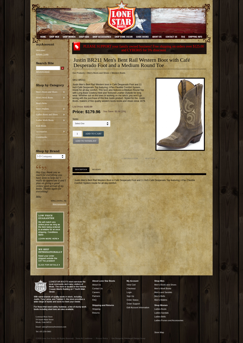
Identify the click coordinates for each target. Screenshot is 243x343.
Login (129, 292)
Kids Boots (41, 126)
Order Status (132, 300)
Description (81, 169)
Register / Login (42, 54)
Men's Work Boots (44, 97)
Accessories (41, 131)
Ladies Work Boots (45, 120)
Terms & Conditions (83, 338)
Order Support (133, 304)
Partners (96, 296)
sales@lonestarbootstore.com (54, 327)
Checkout (131, 288)
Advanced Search (42, 71)
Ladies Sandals (161, 313)
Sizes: (76, 119)
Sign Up (130, 296)
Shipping (96, 309)
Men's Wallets (42, 108)
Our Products (79, 73)
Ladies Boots (160, 309)
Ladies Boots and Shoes (47, 114)
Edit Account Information (138, 307)
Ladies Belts (160, 316)
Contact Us (97, 288)
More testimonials (60, 204)
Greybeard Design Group (134, 338)
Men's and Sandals (163, 292)
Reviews (96, 169)
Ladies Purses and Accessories (168, 320)
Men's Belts (41, 103)
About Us (96, 285)
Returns (96, 313)
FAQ (94, 300)
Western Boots (118, 73)
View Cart (131, 285)
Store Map (159, 332)
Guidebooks (41, 137)
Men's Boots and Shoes (46, 92)
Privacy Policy (102, 338)
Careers (96, 292)
